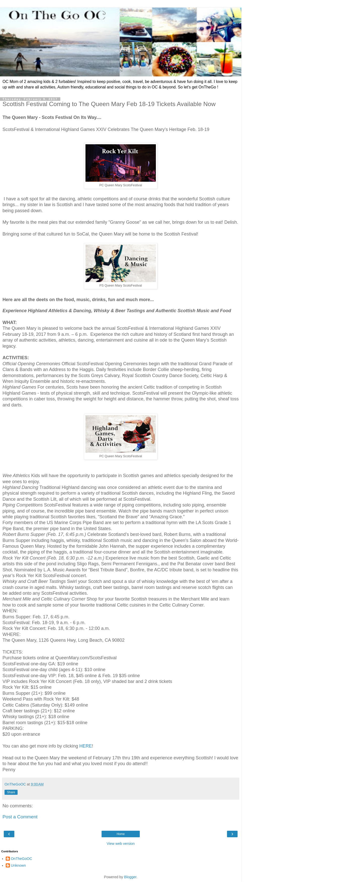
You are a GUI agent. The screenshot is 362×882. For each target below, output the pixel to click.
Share (11, 792)
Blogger (130, 877)
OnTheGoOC (21, 859)
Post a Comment (20, 816)
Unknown (18, 865)
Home (121, 834)
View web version (121, 844)
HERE (85, 746)
